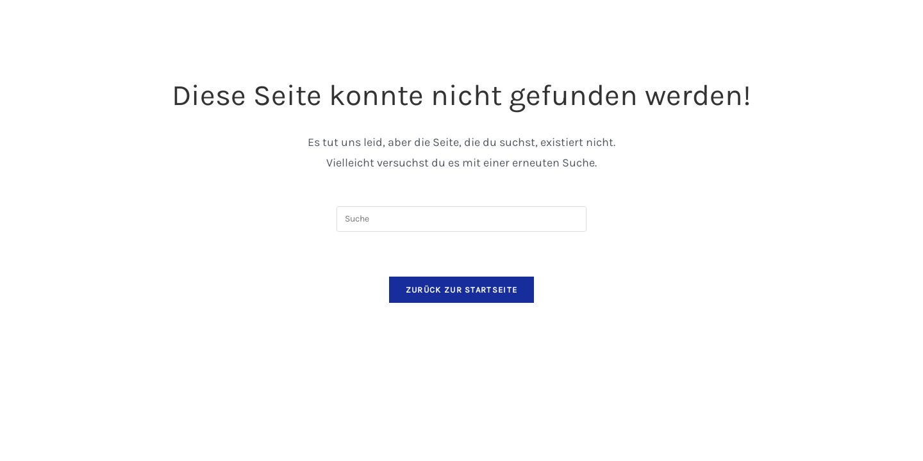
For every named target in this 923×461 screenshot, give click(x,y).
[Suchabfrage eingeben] (461, 219)
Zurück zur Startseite (461, 290)
